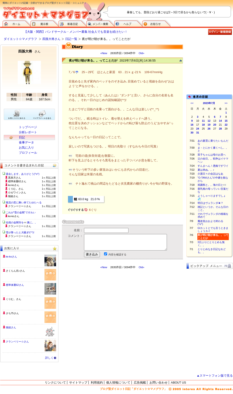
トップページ (28, 127)
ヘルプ (128, 23)
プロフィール (28, 152)
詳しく (49, 357)
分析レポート (28, 132)
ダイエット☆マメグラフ (20, 39)
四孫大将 (29, 51)
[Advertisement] (106, 310)
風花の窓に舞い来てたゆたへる (25, 202)
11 (203, 120)
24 (197, 128)
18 (203, 124)
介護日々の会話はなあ (210, 173)
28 (220, 128)
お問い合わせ (158, 382)
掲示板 (44, 23)
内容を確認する (117, 254)
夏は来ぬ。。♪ (206, 169)
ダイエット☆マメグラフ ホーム (16, 23)
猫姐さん (11, 327)
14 (220, 120)
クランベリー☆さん (17, 341)
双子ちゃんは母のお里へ (212, 154)
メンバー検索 (100, 23)
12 (209, 120)
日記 (22, 137)
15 (226, 120)
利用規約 (97, 382)
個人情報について (118, 382)
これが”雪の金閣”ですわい (21, 212)
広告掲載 (140, 382)
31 (197, 132)
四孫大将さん (51, 39)
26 (209, 128)
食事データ (26, 142)
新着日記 (72, 23)
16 (192, 124)
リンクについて (55, 382)
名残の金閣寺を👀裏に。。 (21, 222)
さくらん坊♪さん (15, 270)
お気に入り (26, 147)
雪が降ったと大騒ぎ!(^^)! (20, 232)
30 (192, 132)
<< (192, 103)
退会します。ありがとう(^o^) (23, 174)
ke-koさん (11, 256)
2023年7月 (209, 103)
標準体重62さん (15, 284)
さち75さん (12, 313)
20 (214, 124)
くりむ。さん (13, 299)
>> (226, 103)
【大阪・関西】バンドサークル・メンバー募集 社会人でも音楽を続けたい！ (76, 31)
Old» (141, 53)
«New (103, 53)
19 (209, 124)
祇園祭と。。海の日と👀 (212, 184)
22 (226, 124)
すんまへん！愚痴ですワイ (213, 165)
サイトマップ (78, 382)
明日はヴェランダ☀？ (210, 203)
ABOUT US (178, 382)
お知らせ (156, 23)
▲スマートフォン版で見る (215, 375)
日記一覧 (71, 39)
